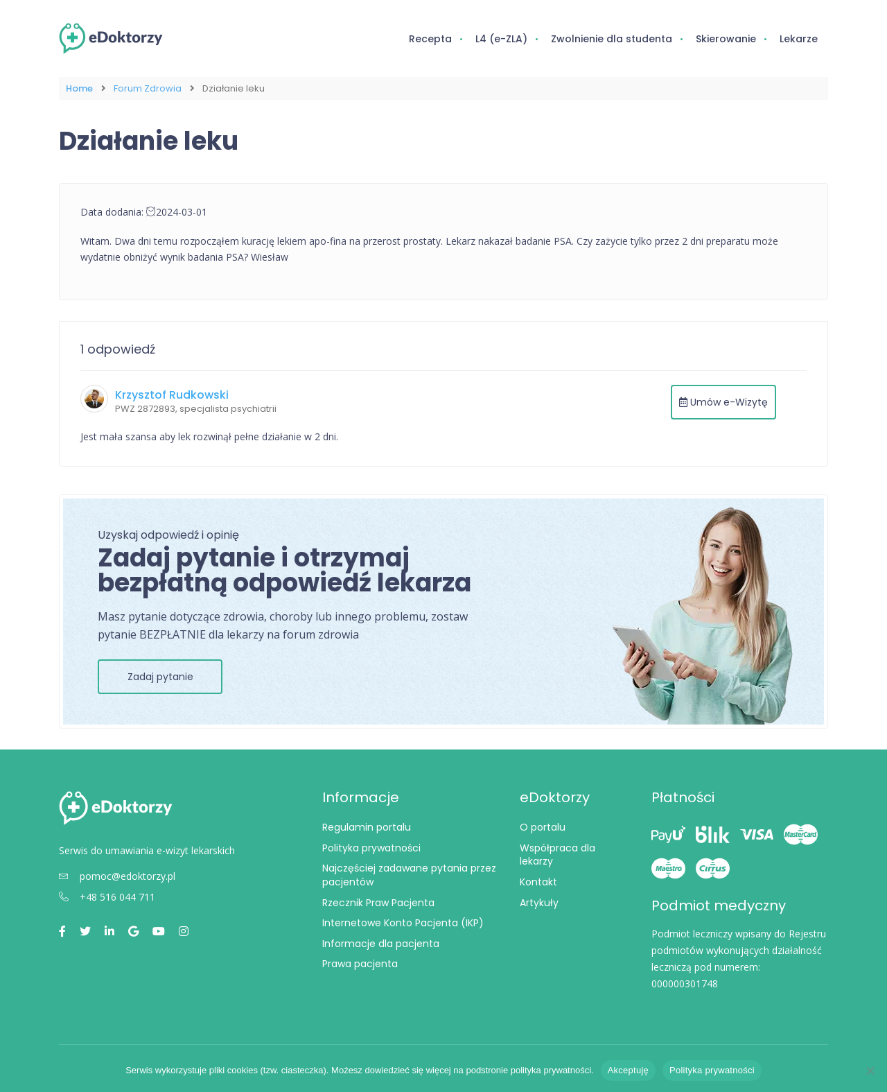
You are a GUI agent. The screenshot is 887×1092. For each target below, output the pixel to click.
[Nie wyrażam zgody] (870, 1070)
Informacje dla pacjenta (380, 944)
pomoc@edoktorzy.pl (117, 875)
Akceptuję (628, 1070)
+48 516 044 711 (107, 896)
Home (79, 88)
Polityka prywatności (371, 848)
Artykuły (539, 902)
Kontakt (538, 882)
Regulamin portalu (366, 827)
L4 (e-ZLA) (501, 39)
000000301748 (684, 983)
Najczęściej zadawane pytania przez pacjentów (409, 875)
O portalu (542, 827)
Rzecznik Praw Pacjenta (378, 902)
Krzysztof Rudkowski (172, 395)
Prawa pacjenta (360, 964)
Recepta (430, 39)
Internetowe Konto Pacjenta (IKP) (403, 923)
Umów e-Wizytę (723, 402)
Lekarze (799, 39)
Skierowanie (726, 39)
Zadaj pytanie (160, 677)
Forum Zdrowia (148, 88)
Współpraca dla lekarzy (557, 855)
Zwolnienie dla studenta (611, 39)
